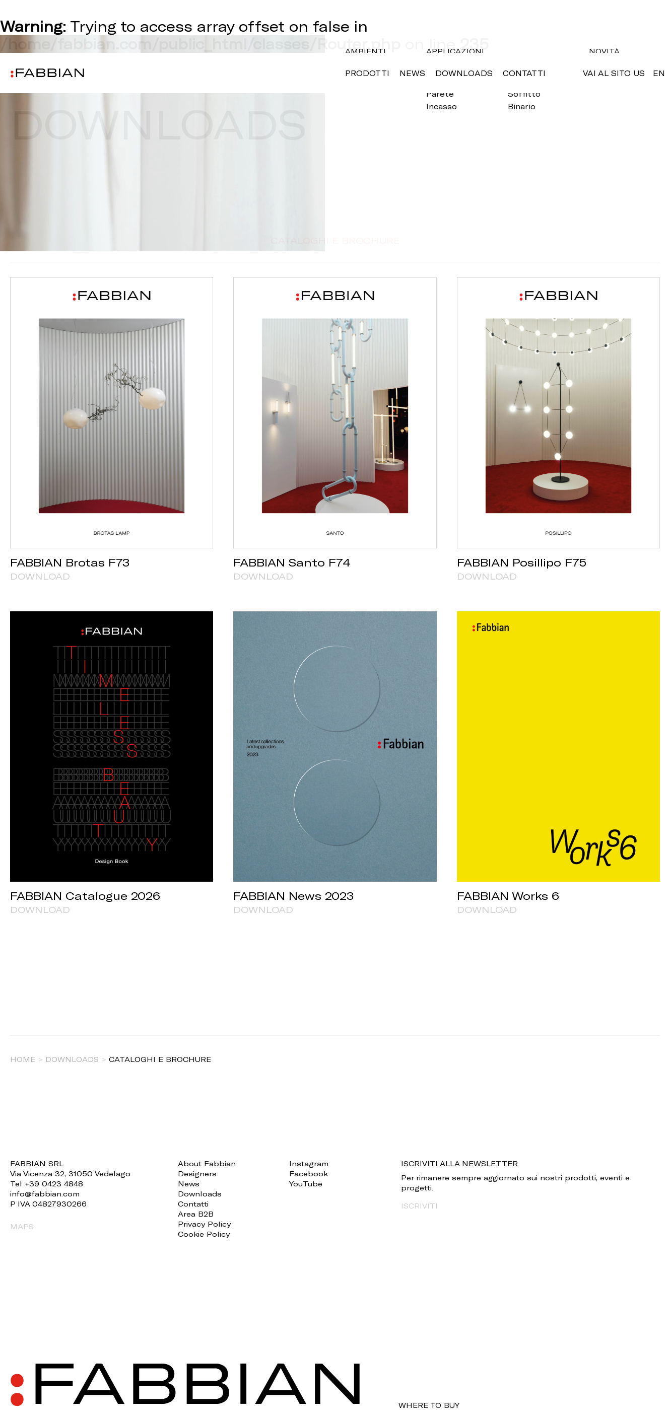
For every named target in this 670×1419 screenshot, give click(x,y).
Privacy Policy (204, 1224)
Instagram (308, 1163)
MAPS (22, 1226)
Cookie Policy (204, 1234)
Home (22, 1059)
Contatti (524, 73)
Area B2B (196, 1214)
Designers (197, 1173)
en (659, 73)
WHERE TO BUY (428, 1405)
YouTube (305, 1183)
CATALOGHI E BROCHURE (335, 240)
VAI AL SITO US (614, 73)
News (412, 73)
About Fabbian (207, 1163)
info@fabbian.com (45, 1193)
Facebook (308, 1173)
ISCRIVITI (419, 1205)
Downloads (464, 73)
